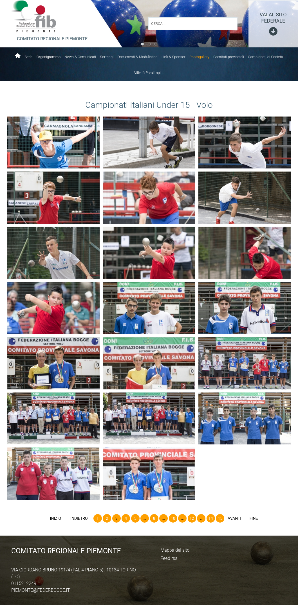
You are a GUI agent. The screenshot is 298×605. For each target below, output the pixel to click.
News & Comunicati (80, 57)
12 (192, 518)
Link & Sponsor (173, 57)
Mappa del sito (175, 550)
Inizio (55, 518)
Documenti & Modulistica (137, 57)
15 (220, 518)
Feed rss (169, 558)
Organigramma (49, 57)
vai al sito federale (273, 18)
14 (211, 518)
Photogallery (199, 57)
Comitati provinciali (228, 57)
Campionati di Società (265, 57)
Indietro (79, 518)
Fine (254, 518)
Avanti (234, 518)
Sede (28, 57)
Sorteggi (106, 57)
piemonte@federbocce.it (40, 590)
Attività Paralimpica (149, 73)
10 (173, 518)
